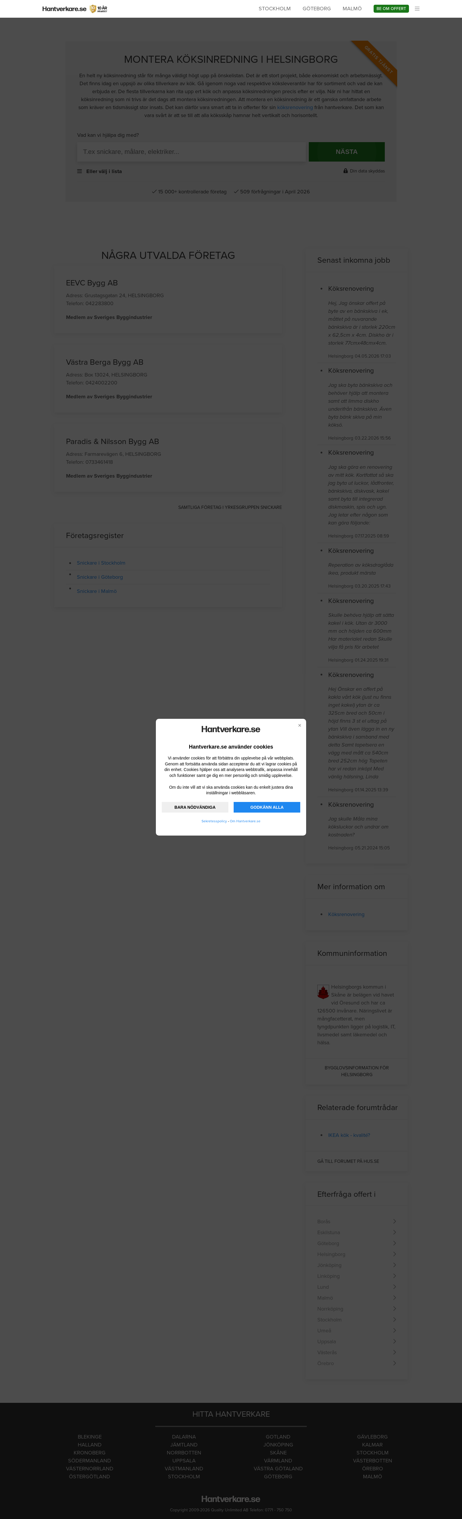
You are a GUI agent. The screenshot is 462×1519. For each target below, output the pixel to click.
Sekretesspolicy (214, 821)
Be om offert (391, 8)
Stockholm (275, 8)
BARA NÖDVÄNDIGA (194, 807)
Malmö (352, 8)
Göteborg (317, 8)
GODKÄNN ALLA (267, 807)
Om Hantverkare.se (245, 821)
